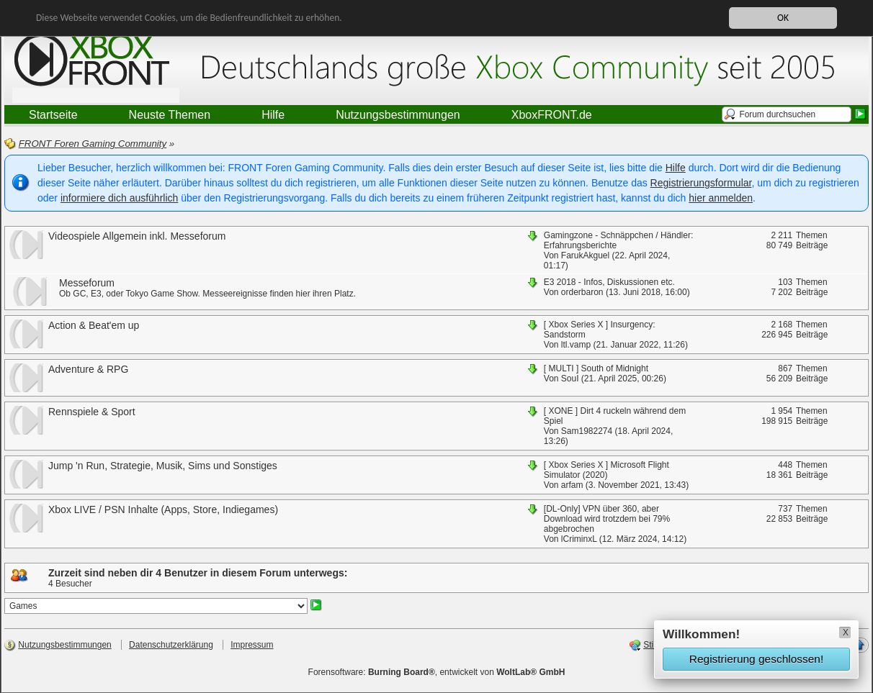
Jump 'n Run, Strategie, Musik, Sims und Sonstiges (162, 465)
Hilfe (676, 167)
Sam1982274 (586, 431)
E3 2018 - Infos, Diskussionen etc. (609, 282)
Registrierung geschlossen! (756, 659)
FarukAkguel (585, 255)
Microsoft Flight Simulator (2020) (606, 470)
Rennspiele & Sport (91, 411)
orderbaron (582, 292)
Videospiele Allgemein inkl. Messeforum (136, 236)
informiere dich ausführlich (119, 198)
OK (783, 18)
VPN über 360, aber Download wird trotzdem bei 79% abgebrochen (607, 519)
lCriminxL (579, 539)
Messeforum (87, 283)
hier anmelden (721, 198)
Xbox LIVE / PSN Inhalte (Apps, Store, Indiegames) (163, 509)
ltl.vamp (576, 345)
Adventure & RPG (88, 369)
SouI (570, 378)
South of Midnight (614, 368)
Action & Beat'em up (93, 325)
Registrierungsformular (701, 183)
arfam (572, 485)
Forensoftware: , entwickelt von (436, 672)
